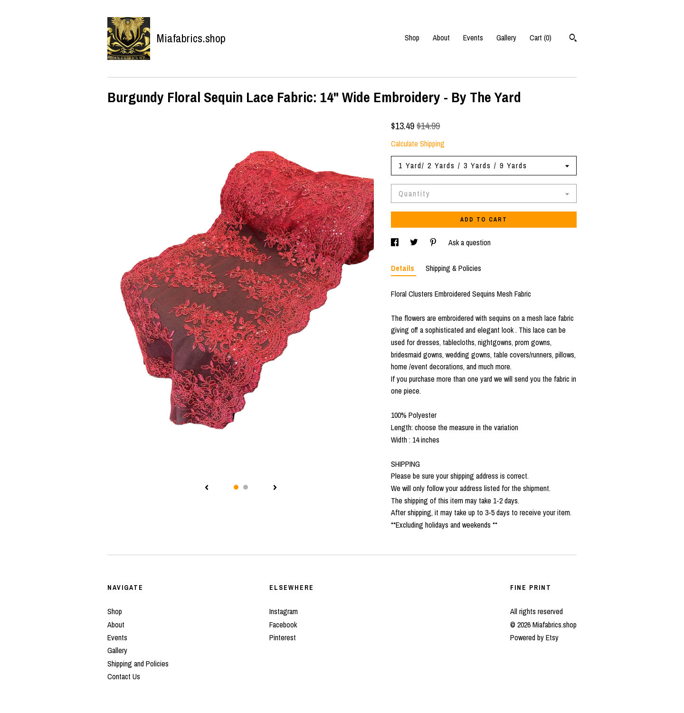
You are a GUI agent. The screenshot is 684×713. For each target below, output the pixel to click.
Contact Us (123, 676)
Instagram (283, 611)
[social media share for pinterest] (434, 242)
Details (403, 268)
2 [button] (245, 487)
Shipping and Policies (138, 663)
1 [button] (236, 487)
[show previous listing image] (206, 488)
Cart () (540, 37)
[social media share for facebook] (395, 242)
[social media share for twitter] (415, 242)
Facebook (283, 624)
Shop (412, 37)
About (441, 37)
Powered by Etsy (534, 637)
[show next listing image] (275, 488)
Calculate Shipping (418, 143)
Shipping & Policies (453, 268)
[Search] (573, 39)
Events (473, 37)
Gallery (506, 37)
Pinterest (282, 637)
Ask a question (469, 242)
